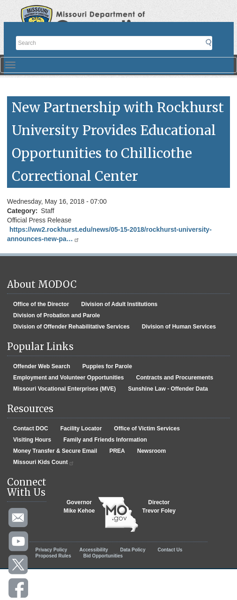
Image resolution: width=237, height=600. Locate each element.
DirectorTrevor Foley (159, 506)
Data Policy (133, 549)
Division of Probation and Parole (56, 315)
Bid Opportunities (103, 555)
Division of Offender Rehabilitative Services (71, 326)
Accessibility (93, 549)
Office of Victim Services (147, 428)
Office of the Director (41, 304)
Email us (18, 518)
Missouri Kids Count (43, 462)
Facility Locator (81, 428)
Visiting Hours (32, 439)
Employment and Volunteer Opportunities (68, 377)
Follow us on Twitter (18, 565)
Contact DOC (30, 428)
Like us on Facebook (18, 588)
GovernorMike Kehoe (79, 506)
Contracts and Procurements (174, 377)
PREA (117, 451)
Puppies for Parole (107, 366)
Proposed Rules (53, 555)
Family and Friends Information (105, 439)
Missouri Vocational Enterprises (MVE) (64, 389)
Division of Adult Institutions (119, 304)
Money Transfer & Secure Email (55, 451)
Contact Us (170, 549)
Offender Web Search (41, 366)
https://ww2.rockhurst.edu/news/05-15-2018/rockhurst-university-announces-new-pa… (109, 234)
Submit (214, 46)
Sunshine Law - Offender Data (168, 389)
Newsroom (151, 451)
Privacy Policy (51, 549)
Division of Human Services (179, 326)
